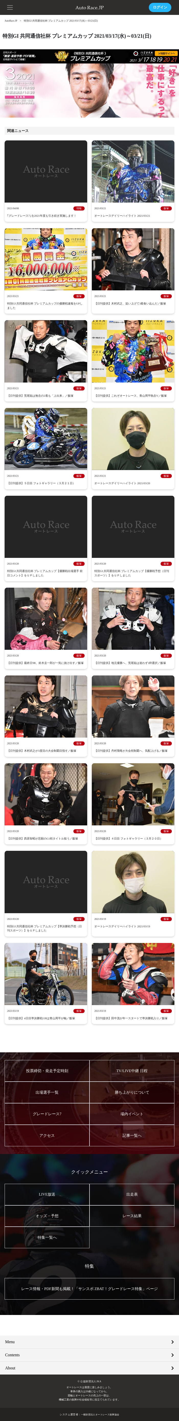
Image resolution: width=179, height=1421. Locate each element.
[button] (10, 7)
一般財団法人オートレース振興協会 (100, 1414)
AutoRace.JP (11, 20)
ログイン (160, 7)
